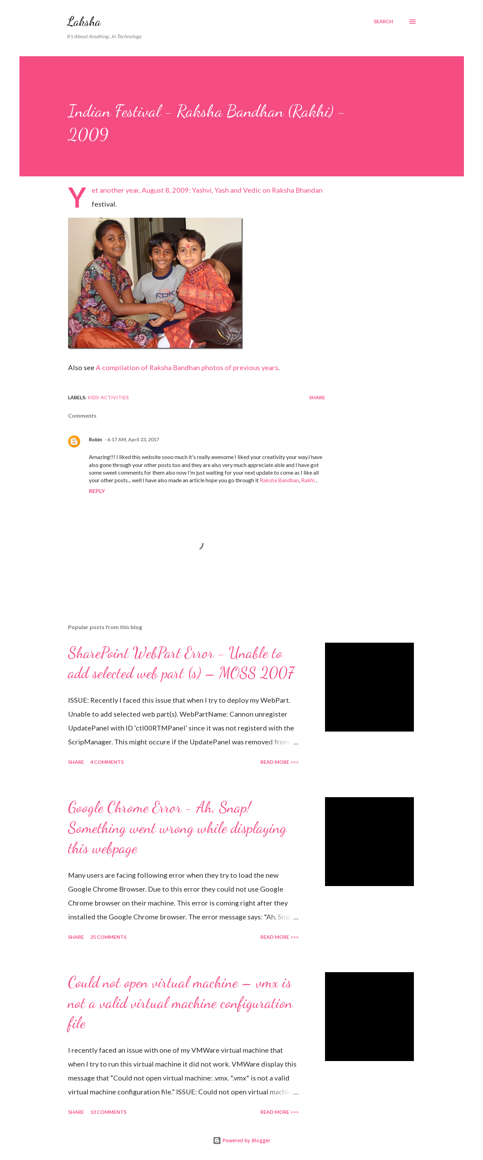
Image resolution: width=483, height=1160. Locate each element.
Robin (95, 439)
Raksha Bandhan (279, 480)
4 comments (107, 762)
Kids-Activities (108, 397)
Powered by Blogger (241, 1140)
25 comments (108, 937)
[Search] (383, 21)
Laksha (84, 21)
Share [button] (317, 397)
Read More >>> (279, 762)
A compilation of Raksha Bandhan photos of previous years (187, 367)
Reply (97, 490)
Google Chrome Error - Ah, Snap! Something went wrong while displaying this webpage (177, 827)
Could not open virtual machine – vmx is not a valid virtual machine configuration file (180, 1002)
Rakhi (308, 480)
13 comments (108, 1112)
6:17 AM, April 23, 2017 (133, 439)
